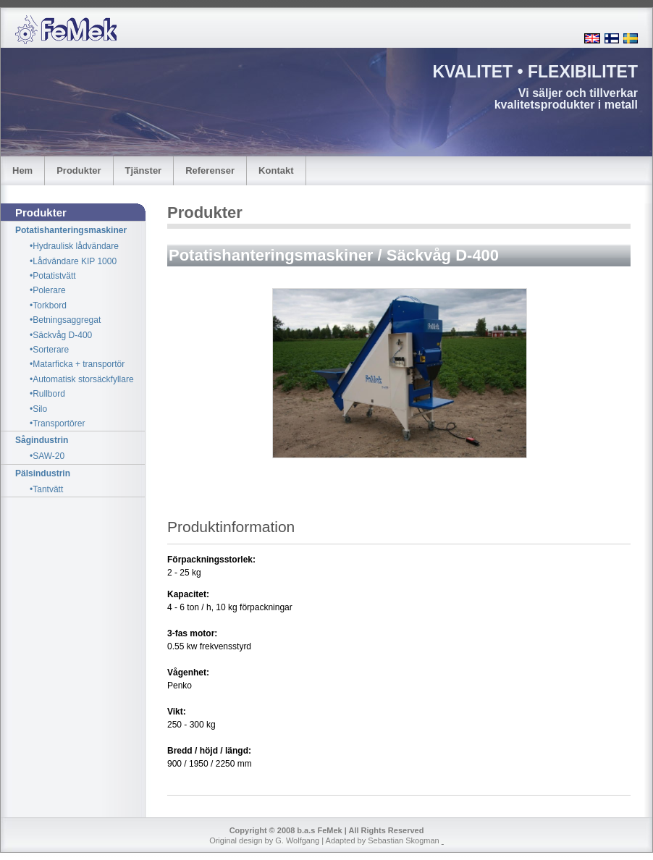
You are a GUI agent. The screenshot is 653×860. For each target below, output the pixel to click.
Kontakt (275, 170)
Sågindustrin (41, 440)
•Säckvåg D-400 (61, 335)
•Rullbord (47, 394)
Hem (22, 170)
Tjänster (143, 170)
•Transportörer (57, 423)
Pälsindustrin (42, 473)
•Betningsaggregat (65, 320)
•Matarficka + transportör (77, 364)
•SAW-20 (47, 456)
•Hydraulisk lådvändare (74, 246)
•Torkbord (48, 305)
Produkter (78, 170)
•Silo (38, 409)
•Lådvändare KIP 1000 (73, 261)
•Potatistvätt (53, 276)
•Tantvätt (46, 489)
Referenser (210, 170)
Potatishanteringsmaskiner (71, 230)
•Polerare (48, 290)
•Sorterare (49, 350)
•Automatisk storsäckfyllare (82, 379)
